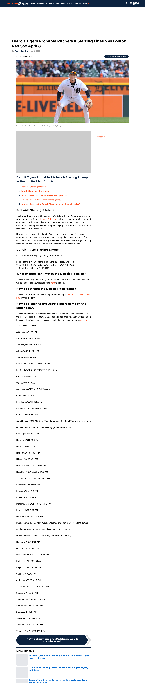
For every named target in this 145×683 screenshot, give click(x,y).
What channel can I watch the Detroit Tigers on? (44, 195)
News (33, 3)
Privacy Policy (77, 678)
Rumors (40, 3)
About (19, 674)
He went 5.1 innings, (49, 219)
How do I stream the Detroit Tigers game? (41, 200)
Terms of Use (99, 678)
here (53, 283)
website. (84, 320)
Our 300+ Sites (99, 674)
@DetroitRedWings (31, 265)
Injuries (78, 3)
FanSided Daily (23, 678)
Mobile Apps (121, 674)
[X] (131, 3)
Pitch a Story (46, 678)
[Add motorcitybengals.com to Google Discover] (116, 56)
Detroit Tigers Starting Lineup (35, 191)
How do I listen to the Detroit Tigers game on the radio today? (50, 204)
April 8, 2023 (44, 268)
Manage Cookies (54, 153)
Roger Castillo (21, 51)
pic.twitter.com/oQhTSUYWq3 (60, 265)
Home (18, 658)
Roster (69, 3)
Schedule (50, 3)
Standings (60, 3)
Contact (75, 674)
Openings (45, 674)
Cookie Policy (122, 678)
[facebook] (126, 3)
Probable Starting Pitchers (33, 187)
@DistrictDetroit (54, 255)
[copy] (30, 56)
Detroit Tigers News (32, 658)
